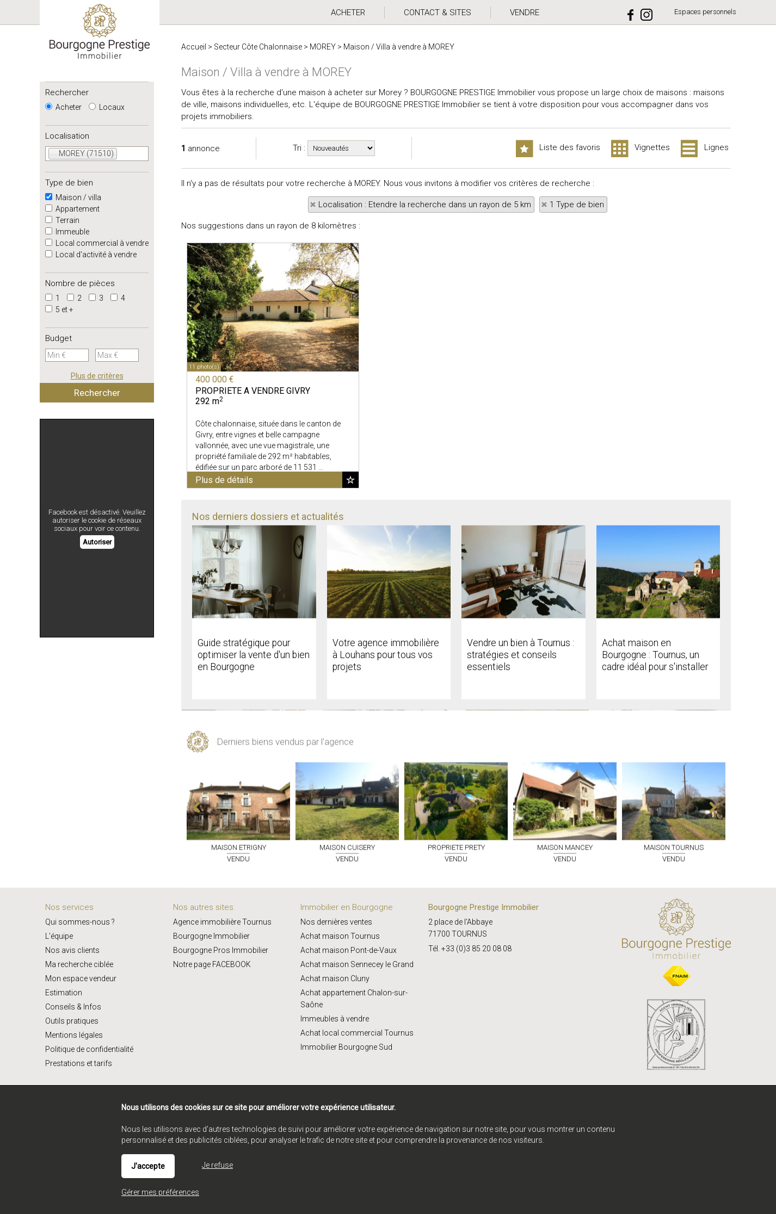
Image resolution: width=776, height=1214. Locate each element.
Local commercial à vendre (97, 243)
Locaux (107, 107)
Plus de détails (224, 480)
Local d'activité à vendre (91, 254)
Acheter (63, 107)
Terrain (62, 220)
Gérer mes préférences (160, 1192)
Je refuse (217, 1165)
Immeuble (67, 231)
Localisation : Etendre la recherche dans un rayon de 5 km (424, 204)
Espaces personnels (705, 12)
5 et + (59, 309)
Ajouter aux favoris (350, 480)
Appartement (72, 209)
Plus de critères (97, 375)
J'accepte (148, 1166)
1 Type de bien (577, 204)
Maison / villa (73, 197)
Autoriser (97, 542)
